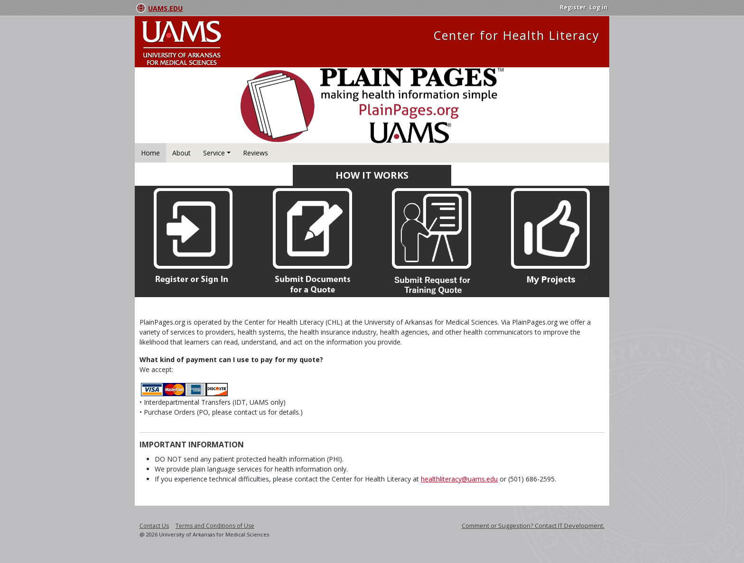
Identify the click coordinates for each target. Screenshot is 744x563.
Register (573, 7)
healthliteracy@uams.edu (459, 478)
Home (150, 152)
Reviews (255, 152)
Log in (598, 7)
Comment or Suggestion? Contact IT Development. (533, 525)
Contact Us (154, 526)
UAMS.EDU (165, 8)
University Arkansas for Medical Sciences (199, 43)
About (181, 152)
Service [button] (214, 152)
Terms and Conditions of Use (215, 526)
